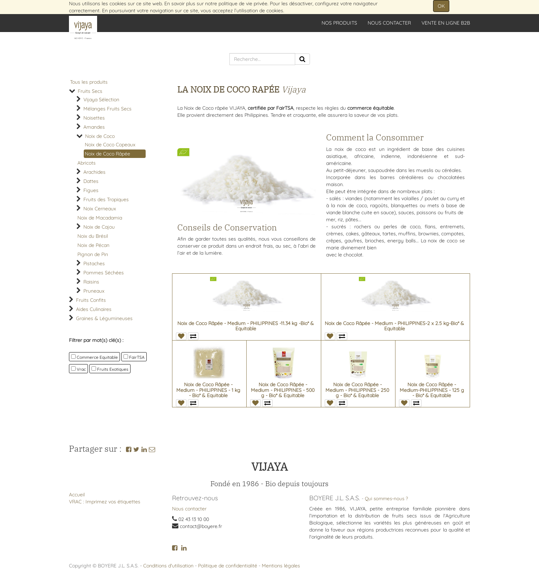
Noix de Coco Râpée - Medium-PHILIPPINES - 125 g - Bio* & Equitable (432, 390)
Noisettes (94, 118)
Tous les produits (89, 82)
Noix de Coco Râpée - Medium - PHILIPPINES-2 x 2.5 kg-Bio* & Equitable (394, 326)
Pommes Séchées (103, 272)
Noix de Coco (100, 136)
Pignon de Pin (92, 254)
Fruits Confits (91, 300)
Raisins (91, 282)
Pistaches (94, 263)
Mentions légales (281, 566)
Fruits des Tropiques (106, 199)
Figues (91, 190)
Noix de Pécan (93, 245)
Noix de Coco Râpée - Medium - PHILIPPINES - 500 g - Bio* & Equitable (283, 390)
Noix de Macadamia (99, 218)
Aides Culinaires (94, 309)
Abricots (86, 163)
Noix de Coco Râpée (107, 154)
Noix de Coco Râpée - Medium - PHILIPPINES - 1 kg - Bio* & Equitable (208, 390)
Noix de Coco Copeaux (110, 144)
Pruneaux (93, 291)
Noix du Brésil (92, 236)
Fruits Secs (90, 91)
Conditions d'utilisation (168, 566)
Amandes (94, 127)
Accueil (77, 494)
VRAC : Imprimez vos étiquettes (104, 501)
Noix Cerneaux (99, 208)
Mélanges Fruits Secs (107, 109)
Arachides (94, 172)
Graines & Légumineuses (104, 318)
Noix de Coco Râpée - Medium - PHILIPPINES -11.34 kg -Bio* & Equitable (245, 326)
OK (441, 6)
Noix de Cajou (99, 227)
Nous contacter (189, 509)
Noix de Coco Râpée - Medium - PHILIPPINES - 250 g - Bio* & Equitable (357, 390)
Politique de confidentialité (227, 566)
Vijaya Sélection (101, 99)
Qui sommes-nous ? (386, 498)
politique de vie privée (242, 3)
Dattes (91, 181)
